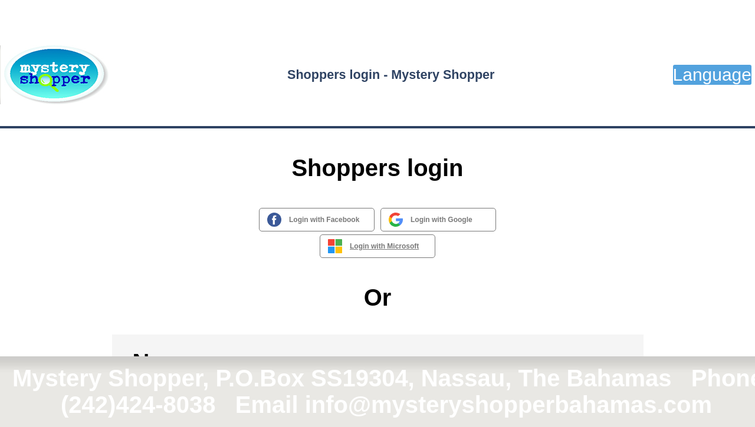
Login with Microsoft (384, 246)
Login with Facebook (324, 220)
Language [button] (712, 74)
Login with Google (441, 220)
